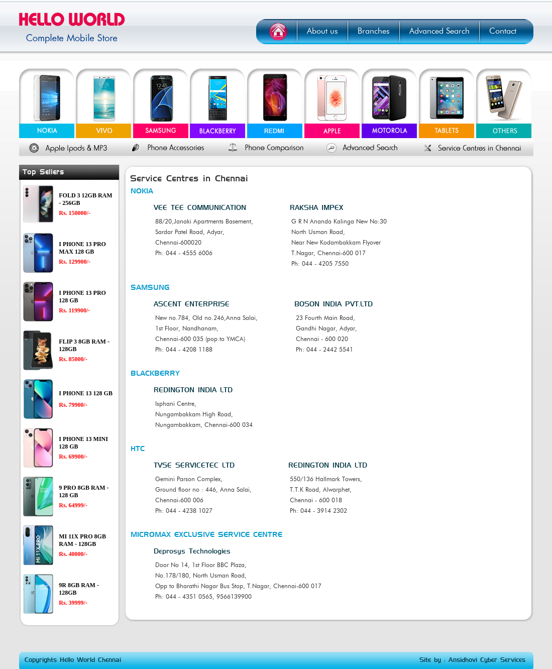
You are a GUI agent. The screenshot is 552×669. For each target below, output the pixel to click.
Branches (374, 31)
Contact (502, 31)
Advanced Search (439, 31)
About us (322, 31)
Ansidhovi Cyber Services (487, 660)
